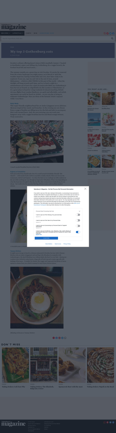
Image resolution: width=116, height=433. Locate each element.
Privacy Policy (67, 244)
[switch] (78, 215)
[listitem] (58, 211)
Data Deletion (48, 244)
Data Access (58, 244)
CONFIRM (46, 238)
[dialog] (58, 216)
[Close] (85, 189)
